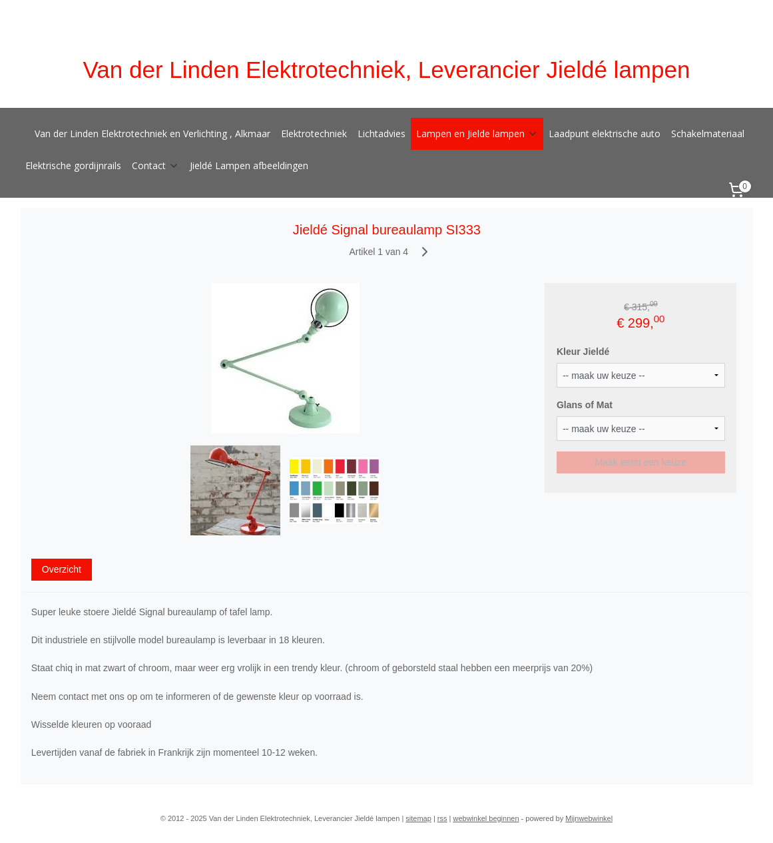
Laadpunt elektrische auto (604, 133)
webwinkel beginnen (486, 818)
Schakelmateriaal (707, 133)
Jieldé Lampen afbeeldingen (249, 165)
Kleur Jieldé (583, 351)
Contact (155, 165)
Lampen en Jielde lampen (477, 133)
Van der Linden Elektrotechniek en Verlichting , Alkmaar (152, 133)
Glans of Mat (585, 405)
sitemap (418, 818)
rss (442, 818)
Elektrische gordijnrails (73, 165)
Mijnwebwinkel (589, 818)
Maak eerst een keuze (640, 461)
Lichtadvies (381, 133)
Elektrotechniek (314, 133)
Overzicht (61, 568)
